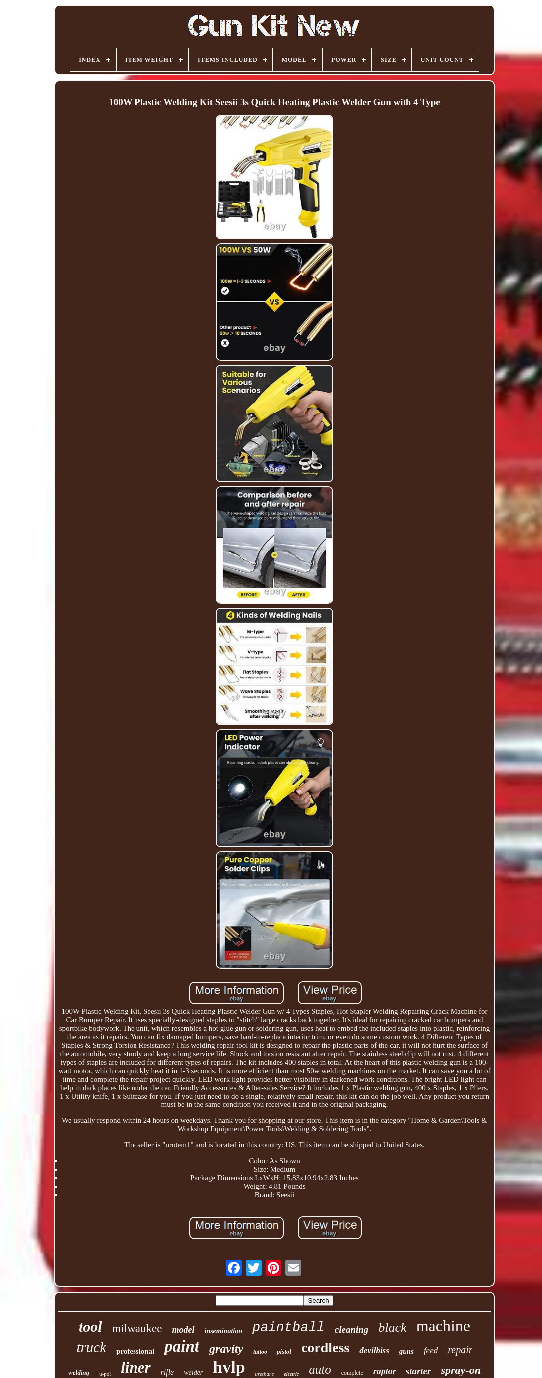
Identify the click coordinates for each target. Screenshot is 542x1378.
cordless (325, 1347)
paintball (288, 1327)
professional (135, 1351)
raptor (384, 1371)
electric (291, 1374)
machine (443, 1326)
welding (78, 1372)
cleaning (352, 1329)
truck (91, 1347)
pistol (284, 1351)
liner (135, 1367)
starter (418, 1371)
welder (193, 1372)
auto (320, 1369)
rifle (167, 1372)
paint (181, 1346)
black (392, 1327)
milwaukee (137, 1328)
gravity (226, 1348)
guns (406, 1351)
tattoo (260, 1351)
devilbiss (374, 1350)
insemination (223, 1331)
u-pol (105, 1374)
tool (90, 1326)
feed (431, 1350)
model (183, 1330)
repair (460, 1349)
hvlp (229, 1367)
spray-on (460, 1370)
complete (352, 1372)
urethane (264, 1374)
